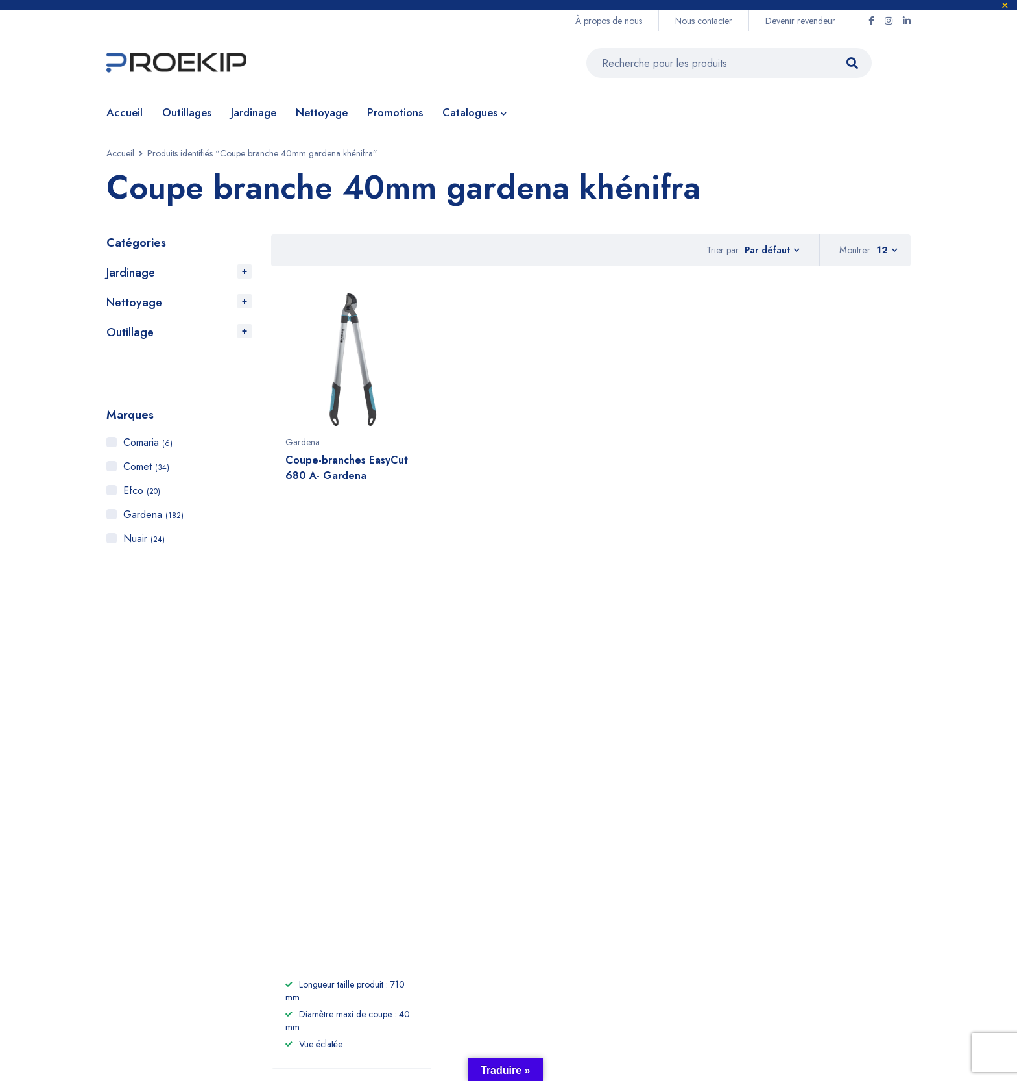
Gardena (153, 514)
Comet (146, 466)
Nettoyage (134, 302)
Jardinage (130, 272)
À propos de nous (608, 20)
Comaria (148, 442)
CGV (712, 871)
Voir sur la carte (134, 874)
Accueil (120, 153)
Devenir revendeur (800, 20)
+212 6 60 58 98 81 (389, 830)
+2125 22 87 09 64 (387, 857)
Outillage (130, 332)
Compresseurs (620, 891)
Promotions (611, 912)
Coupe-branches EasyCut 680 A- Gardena (346, 474)
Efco (141, 490)
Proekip (207, 996)
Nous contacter (703, 20)
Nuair (144, 538)
